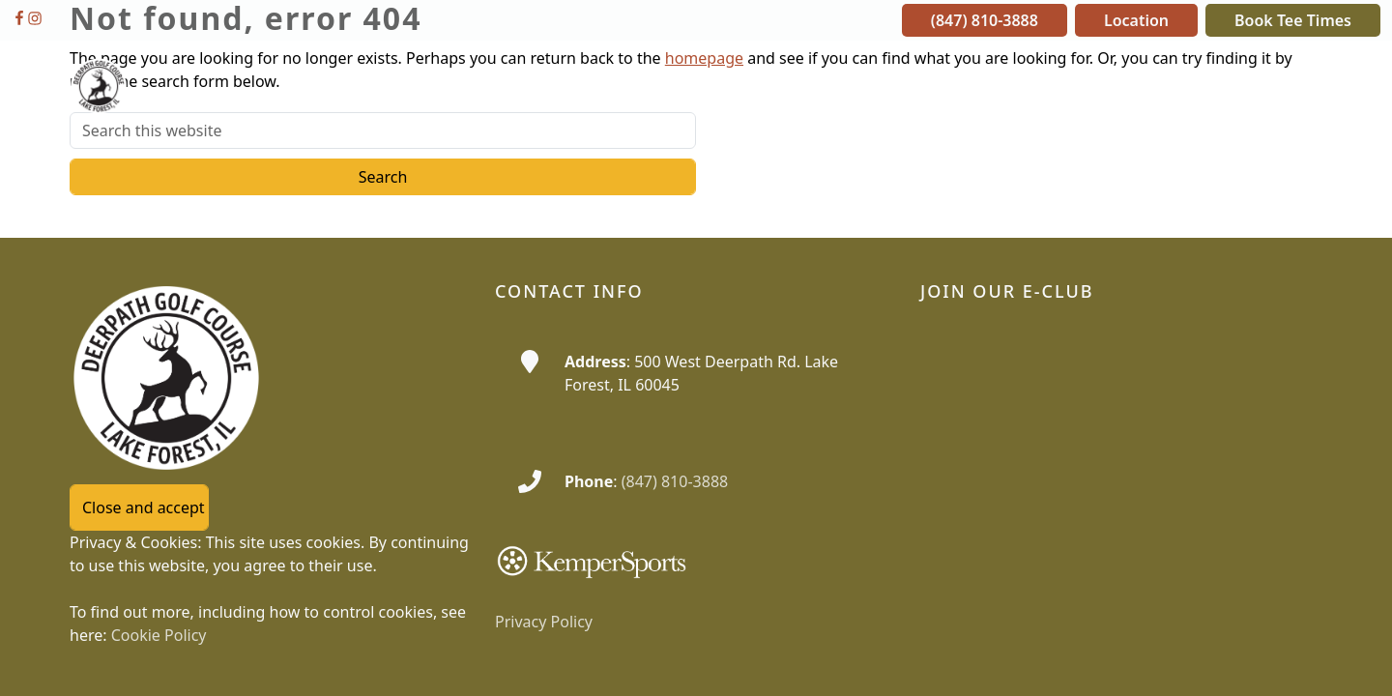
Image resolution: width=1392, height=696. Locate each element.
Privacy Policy (544, 621)
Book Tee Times (1292, 20)
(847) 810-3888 (984, 20)
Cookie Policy (159, 635)
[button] (701, 86)
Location (1136, 20)
